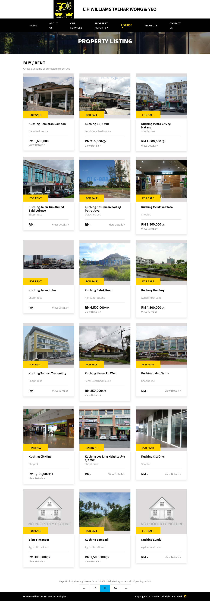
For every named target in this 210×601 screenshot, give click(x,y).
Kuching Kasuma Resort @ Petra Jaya (103, 208)
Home (33, 25)
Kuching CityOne (40, 456)
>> (126, 588)
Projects (151, 25)
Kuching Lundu (151, 540)
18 (94, 588)
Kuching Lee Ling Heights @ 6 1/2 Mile (105, 458)
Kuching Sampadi (97, 540)
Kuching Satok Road (98, 290)
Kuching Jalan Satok (155, 373)
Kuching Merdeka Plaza (157, 207)
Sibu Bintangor (39, 540)
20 (115, 588)
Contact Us (175, 25)
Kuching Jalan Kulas (42, 290)
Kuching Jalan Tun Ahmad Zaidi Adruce (46, 208)
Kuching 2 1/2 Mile (97, 124)
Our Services (76, 25)
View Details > (37, 145)
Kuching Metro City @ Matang (156, 125)
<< (84, 588)
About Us (53, 25)
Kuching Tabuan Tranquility (47, 373)
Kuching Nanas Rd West (101, 373)
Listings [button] (126, 25)
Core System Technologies (52, 596)
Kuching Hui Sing (152, 290)
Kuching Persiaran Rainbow (47, 124)
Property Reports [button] (101, 25)
